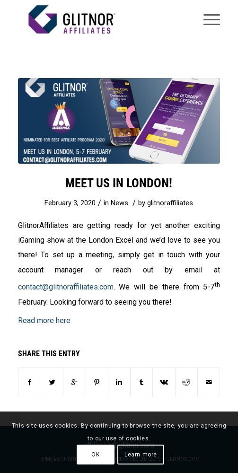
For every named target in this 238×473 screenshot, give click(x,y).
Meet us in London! (118, 183)
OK (95, 454)
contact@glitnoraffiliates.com (66, 286)
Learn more (140, 454)
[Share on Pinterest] (97, 382)
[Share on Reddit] (186, 382)
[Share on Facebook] (29, 382)
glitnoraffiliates (170, 203)
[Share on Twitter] (52, 382)
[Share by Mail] (209, 382)
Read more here (45, 320)
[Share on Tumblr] (141, 382)
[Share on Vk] (164, 382)
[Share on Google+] (74, 382)
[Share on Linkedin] (119, 382)
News (119, 203)
